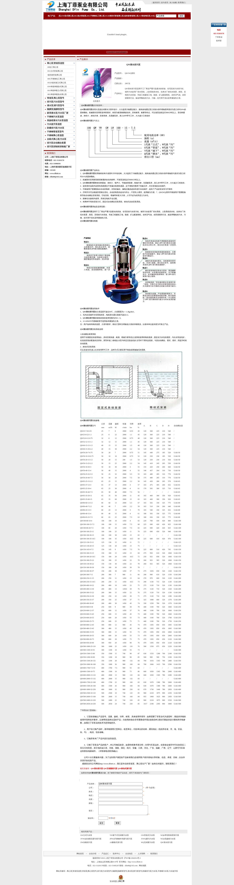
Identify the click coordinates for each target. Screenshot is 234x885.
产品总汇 (105, 855)
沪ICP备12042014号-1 (132, 860)
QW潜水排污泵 (86, 109)
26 (116, 686)
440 (145, 618)
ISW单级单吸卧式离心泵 (57, 87)
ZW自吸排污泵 (86, 844)
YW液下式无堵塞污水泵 (119, 837)
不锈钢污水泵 (163, 873)
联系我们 (154, 855)
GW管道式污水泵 (148, 837)
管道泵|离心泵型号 (89, 873)
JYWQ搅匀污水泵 (148, 841)
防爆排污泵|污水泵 (150, 873)
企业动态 (129, 855)
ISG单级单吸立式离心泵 (57, 90)
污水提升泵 (173, 873)
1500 (110, 686)
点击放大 (96, 101)
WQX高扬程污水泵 (168, 841)
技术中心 (116, 855)
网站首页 (80, 855)
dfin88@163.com (56, 177)
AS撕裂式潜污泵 (116, 844)
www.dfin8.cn (55, 173)
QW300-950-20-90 (87, 643)
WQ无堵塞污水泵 (148, 844)
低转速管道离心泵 (55, 75)
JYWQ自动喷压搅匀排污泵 (90, 841)
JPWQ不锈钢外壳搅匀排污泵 (121, 841)
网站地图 (142, 867)
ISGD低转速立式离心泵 (57, 83)
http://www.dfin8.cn (135, 864)
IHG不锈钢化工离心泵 (56, 79)
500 (145, 657)
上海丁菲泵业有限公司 (114, 860)
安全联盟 (113, 883)
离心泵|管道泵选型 (74, 873)
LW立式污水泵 (86, 837)
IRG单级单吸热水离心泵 (57, 94)
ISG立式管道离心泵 (55, 71)
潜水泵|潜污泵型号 (134, 873)
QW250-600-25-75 (87, 621)
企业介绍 (92, 855)
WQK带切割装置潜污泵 (170, 837)
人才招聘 (141, 855)
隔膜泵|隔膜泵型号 (119, 873)
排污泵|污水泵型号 (104, 873)
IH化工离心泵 (53, 67)
